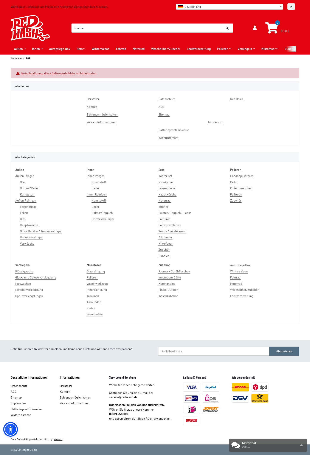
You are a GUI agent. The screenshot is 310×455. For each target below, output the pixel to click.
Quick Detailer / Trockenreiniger (40, 231)
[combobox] (229, 7)
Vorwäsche (27, 243)
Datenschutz (166, 99)
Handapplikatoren (242, 176)
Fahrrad (235, 277)
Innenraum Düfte (169, 277)
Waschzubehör (168, 296)
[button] (254, 28)
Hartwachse (23, 283)
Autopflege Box (240, 265)
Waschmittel (95, 314)
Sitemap (163, 114)
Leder (95, 188)
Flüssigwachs (24, 271)
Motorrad (164, 200)
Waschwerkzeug (97, 283)
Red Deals (236, 99)
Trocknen (93, 296)
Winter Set (165, 176)
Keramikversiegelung (29, 289)
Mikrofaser (165, 243)
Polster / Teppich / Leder (174, 212)
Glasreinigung (96, 271)
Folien (24, 212)
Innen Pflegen (96, 176)
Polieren (92, 277)
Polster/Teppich (102, 212)
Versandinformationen (101, 122)
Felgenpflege (28, 206)
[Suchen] (146, 28)
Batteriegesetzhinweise (173, 130)
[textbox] (229, 6)
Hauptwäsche (29, 225)
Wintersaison (239, 271)
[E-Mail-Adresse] (213, 351)
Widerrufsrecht (168, 137)
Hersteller (93, 99)
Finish (91, 308)
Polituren (164, 219)
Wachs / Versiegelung (172, 231)
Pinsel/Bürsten (168, 289)
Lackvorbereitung (241, 296)
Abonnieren (284, 351)
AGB (161, 106)
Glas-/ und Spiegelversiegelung (35, 277)
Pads (233, 182)
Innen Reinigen (97, 194)
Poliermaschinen (169, 225)
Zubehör (164, 249)
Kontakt (92, 106)
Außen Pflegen (24, 176)
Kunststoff (27, 194)
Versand (58, 439)
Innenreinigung (97, 289)
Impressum (215, 122)
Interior (163, 206)
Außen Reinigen (25, 200)
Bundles (163, 256)
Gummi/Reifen (29, 188)
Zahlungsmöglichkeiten (102, 114)
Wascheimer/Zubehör (244, 289)
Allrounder (165, 237)
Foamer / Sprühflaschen (174, 271)
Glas (23, 182)
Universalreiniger (31, 237)
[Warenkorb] (277, 28)
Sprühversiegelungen (29, 296)
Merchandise (166, 283)
